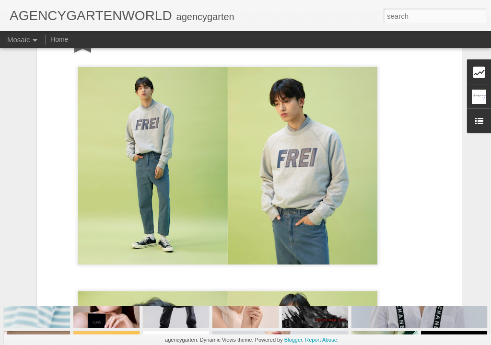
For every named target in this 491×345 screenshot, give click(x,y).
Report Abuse (321, 340)
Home (59, 39)
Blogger (293, 340)
